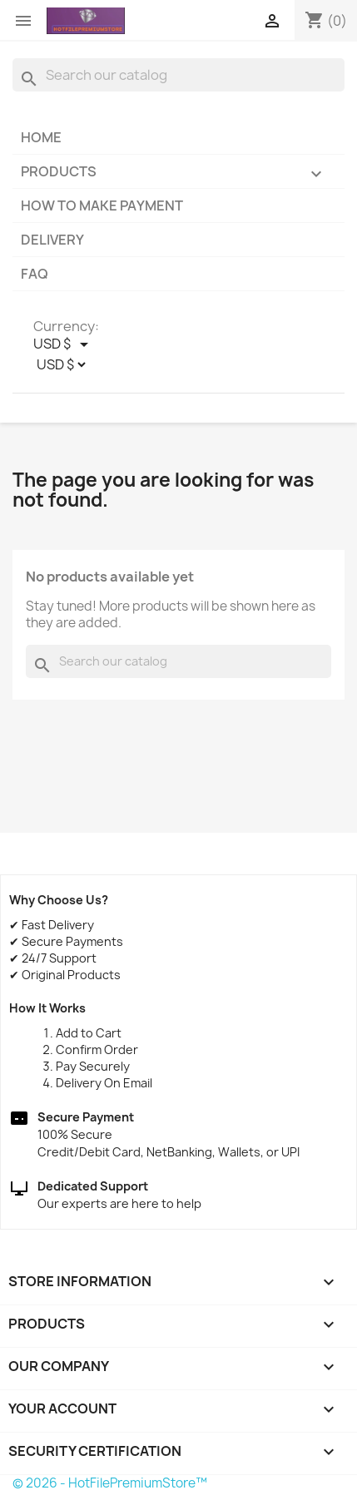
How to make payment (102, 205)
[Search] (178, 75)
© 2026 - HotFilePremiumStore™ (109, 1483)
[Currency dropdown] (63, 344)
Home (41, 137)
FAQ (34, 274)
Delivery (52, 239)
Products (178, 175)
